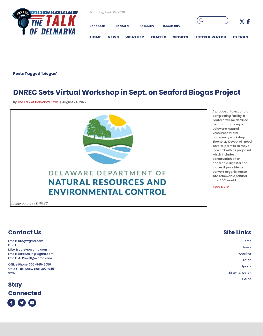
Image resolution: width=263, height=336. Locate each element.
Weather (244, 265)
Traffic (246, 272)
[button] (242, 21)
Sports (180, 37)
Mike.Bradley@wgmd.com (27, 261)
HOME (95, 37)
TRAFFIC (158, 37)
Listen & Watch (240, 284)
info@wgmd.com (30, 253)
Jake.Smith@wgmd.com (35, 265)
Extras (246, 291)
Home (246, 253)
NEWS (113, 37)
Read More (220, 198)
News (247, 259)
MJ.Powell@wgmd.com (35, 270)
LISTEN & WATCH (210, 37)
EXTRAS (240, 37)
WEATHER (134, 37)
